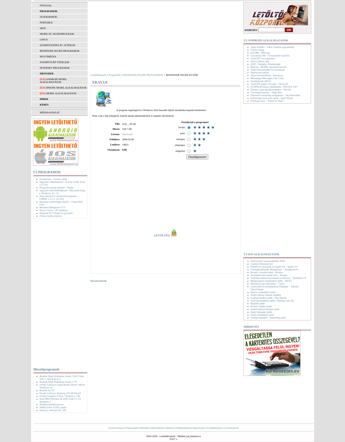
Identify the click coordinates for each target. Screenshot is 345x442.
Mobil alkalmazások (61, 93)
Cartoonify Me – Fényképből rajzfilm (270, 55)
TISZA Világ (257, 49)
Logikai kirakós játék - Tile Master (269, 297)
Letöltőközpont (98, 74)
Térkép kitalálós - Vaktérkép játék (268, 317)
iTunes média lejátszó (51, 215)
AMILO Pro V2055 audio (53, 407)
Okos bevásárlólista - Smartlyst (267, 75)
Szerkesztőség (115, 427)
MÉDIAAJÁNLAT (50, 112)
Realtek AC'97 (47, 390)
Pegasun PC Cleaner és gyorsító (56, 213)
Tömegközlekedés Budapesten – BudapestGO (274, 269)
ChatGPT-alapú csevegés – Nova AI (269, 83)
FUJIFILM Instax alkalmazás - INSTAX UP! (274, 86)
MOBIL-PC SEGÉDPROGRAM (57, 33)
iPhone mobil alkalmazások (66, 87)
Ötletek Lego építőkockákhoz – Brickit (271, 89)
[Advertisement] (59, 292)
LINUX (44, 39)
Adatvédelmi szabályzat (162, 427)
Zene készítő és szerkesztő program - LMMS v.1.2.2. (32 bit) (59, 197)
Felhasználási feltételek (137, 427)
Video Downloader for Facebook (268, 69)
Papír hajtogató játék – (262, 311)
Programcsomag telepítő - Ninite (57, 187)
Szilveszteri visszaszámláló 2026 (268, 260)
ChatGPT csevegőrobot (263, 58)
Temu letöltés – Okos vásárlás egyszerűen (272, 47)
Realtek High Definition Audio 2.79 (58, 381)
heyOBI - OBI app (260, 52)
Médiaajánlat (184, 427)
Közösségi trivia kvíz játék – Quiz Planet (272, 98)
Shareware (127, 134)
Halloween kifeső (260, 72)
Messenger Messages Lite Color (267, 78)
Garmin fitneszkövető (262, 263)
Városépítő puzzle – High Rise (267, 92)
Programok (115, 74)
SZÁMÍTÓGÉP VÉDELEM (54, 62)
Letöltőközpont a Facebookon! (223, 427)
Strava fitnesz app (260, 61)
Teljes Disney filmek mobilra (266, 294)
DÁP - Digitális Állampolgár (266, 64)
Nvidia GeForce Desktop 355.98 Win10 (60, 393)
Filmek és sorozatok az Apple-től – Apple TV (274, 266)
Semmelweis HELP (261, 81)
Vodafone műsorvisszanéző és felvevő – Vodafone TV (279, 277)
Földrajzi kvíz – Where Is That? (267, 100)
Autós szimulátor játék (262, 314)
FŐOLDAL (46, 5)
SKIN (43, 28)
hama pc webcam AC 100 (53, 410)
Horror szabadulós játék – (264, 292)
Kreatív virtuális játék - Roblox (267, 272)
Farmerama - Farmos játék (53, 179)
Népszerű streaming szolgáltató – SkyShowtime (275, 95)
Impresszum (198, 427)
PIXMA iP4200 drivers (52, 404)
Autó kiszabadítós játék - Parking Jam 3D (272, 300)
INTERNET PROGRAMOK (55, 67)
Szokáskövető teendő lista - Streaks (269, 275)
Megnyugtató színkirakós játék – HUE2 (271, 280)
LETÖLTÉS (166, 235)
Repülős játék (258, 303)
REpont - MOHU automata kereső (268, 66)
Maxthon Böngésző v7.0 (52, 207)
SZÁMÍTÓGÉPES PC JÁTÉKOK (57, 45)
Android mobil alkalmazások (53, 80)
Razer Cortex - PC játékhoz (54, 210)
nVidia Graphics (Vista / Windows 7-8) (60, 396)
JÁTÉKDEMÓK (48, 16)
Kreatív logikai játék (261, 306)
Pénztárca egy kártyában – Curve (268, 283)
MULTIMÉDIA (48, 56)
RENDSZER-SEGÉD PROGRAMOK (60, 50)
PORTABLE (46, 22)
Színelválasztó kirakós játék (265, 309)
